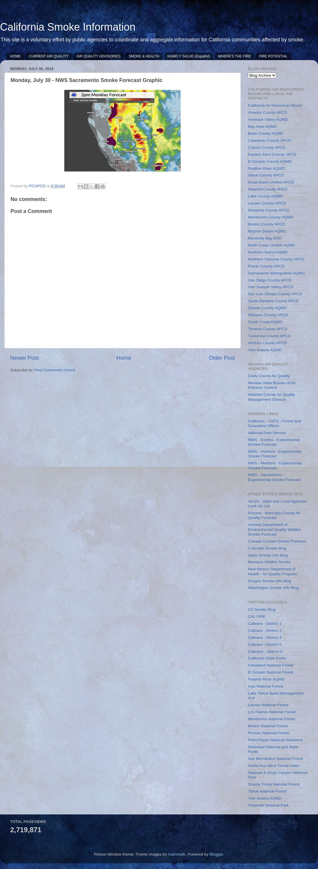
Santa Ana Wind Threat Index (273, 765)
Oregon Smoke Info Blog (269, 581)
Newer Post (24, 358)
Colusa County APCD (267, 147)
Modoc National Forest (268, 726)
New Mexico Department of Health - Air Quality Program (272, 571)
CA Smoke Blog (262, 609)
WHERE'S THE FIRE (234, 56)
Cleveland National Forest (270, 665)
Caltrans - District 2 (265, 630)
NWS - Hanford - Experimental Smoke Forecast (274, 453)
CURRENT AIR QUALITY (49, 56)
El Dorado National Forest (270, 672)
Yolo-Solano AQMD (265, 350)
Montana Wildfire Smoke (269, 562)
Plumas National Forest (268, 733)
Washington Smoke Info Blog (273, 587)
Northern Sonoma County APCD (276, 259)
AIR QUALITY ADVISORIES (99, 56)
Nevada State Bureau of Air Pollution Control (272, 385)
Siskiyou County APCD (268, 315)
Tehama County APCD (267, 329)
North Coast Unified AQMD (271, 245)
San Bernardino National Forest (275, 758)
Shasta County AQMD (267, 308)
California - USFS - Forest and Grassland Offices (274, 423)
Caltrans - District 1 (265, 623)
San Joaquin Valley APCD (270, 287)
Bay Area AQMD (262, 126)
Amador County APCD (267, 112)
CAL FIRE (256, 616)
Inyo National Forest (265, 686)
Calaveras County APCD (269, 140)
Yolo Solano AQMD (265, 798)
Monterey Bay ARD (265, 238)
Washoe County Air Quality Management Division (271, 396)
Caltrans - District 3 (265, 637)
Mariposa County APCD (269, 210)
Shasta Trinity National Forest (274, 784)
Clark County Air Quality (269, 376)
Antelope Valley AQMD (268, 119)
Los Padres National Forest (272, 712)
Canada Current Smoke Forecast (277, 541)
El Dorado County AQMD (270, 161)
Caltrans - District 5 (265, 644)
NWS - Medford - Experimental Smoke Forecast (275, 465)
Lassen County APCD (267, 203)
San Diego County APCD (270, 280)
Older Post (222, 358)
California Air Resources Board (275, 105)
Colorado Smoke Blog (267, 548)
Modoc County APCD (266, 224)
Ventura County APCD (267, 343)
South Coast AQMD (265, 322)
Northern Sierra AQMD (268, 252)
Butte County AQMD (266, 133)
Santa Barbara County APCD (273, 301)
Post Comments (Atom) (54, 370)
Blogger (216, 854)
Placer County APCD (266, 266)
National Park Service (267, 433)
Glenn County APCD (266, 175)
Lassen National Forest (268, 705)
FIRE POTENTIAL (273, 56)
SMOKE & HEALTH (144, 56)
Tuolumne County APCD (269, 336)
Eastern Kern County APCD (272, 154)
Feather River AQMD (266, 168)
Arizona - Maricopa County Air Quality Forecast (274, 515)
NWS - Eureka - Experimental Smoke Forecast (274, 442)
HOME (15, 56)
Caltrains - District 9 (265, 651)
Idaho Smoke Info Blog (268, 555)
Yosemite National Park (268, 805)
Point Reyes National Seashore (275, 740)
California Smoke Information (67, 27)
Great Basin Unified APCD (271, 182)
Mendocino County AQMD (270, 217)
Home (123, 358)
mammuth (177, 854)
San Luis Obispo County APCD (275, 294)
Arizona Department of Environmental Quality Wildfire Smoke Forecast (274, 529)
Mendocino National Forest (271, 719)
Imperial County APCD (267, 189)
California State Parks (267, 658)
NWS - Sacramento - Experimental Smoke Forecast (274, 477)
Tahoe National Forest (267, 791)
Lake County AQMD (265, 196)
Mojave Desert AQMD (267, 231)
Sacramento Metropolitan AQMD (276, 273)
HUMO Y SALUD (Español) (188, 56)
